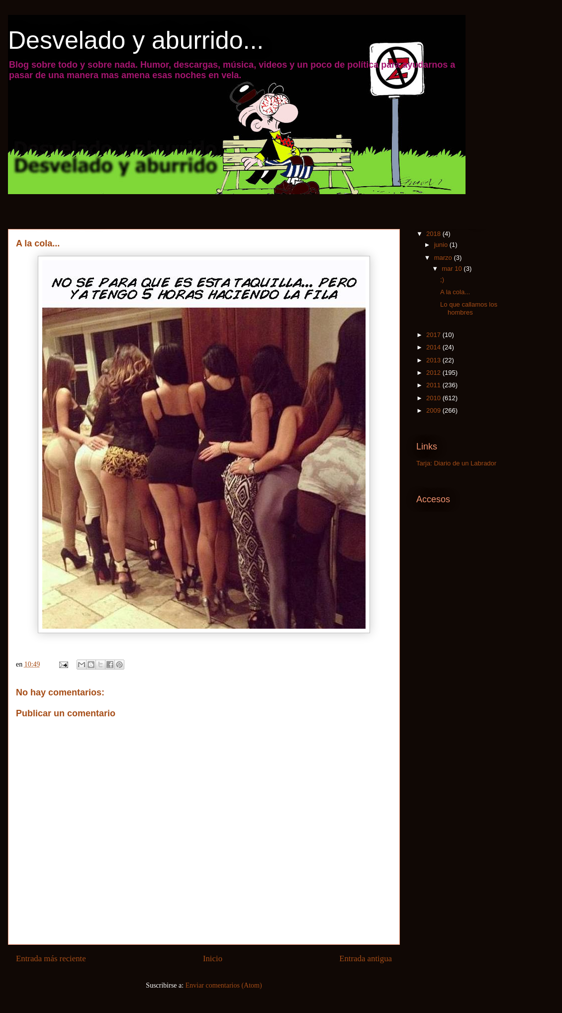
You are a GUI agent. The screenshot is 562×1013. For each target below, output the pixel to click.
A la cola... (455, 292)
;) (442, 279)
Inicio (212, 958)
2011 (434, 385)
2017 (434, 334)
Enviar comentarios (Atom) (224, 985)
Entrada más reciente (51, 958)
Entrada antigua (365, 958)
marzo (444, 257)
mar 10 (453, 268)
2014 (434, 347)
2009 (434, 410)
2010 (434, 398)
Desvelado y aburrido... (136, 40)
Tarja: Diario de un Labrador (456, 463)
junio (442, 244)
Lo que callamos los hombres (468, 308)
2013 (434, 360)
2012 (434, 372)
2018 (434, 233)
